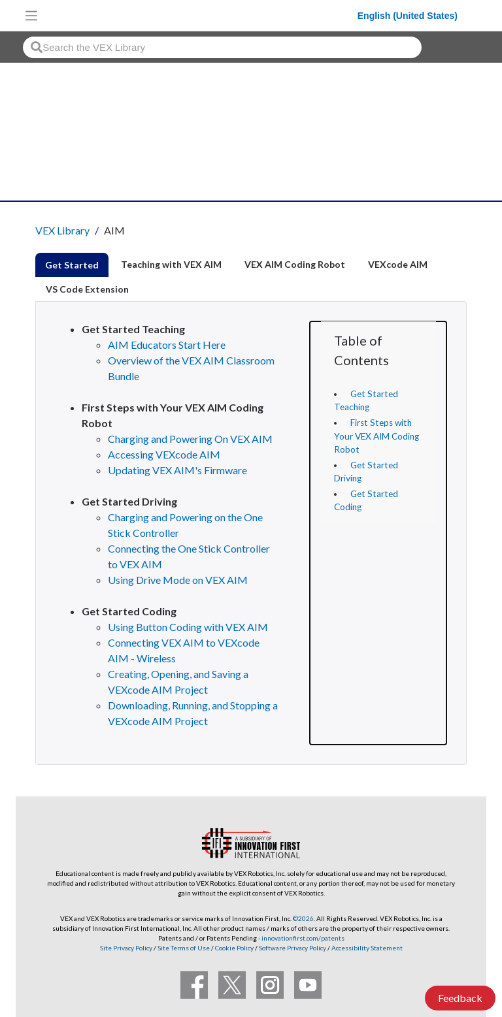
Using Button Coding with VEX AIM (188, 627)
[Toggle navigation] (31, 15)
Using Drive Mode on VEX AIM (178, 579)
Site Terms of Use (183, 948)
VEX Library (62, 230)
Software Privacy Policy (292, 948)
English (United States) (408, 15)
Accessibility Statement (367, 948)
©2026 (303, 918)
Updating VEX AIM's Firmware (177, 470)
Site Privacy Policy (126, 948)
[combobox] (222, 47)
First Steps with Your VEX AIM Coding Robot (376, 436)
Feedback (460, 998)
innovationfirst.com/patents (302, 938)
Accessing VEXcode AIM (164, 454)
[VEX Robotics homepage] (200, 15)
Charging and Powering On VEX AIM (190, 438)
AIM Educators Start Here (167, 344)
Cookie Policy (234, 948)
